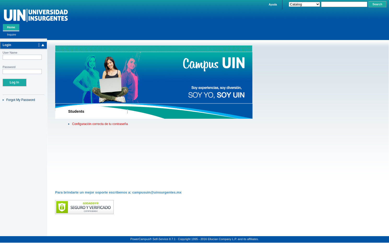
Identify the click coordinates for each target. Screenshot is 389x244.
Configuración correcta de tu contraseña (100, 124)
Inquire (11, 34)
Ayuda (273, 4)
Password (9, 67)
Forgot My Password (20, 100)
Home (11, 27)
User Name (10, 52)
